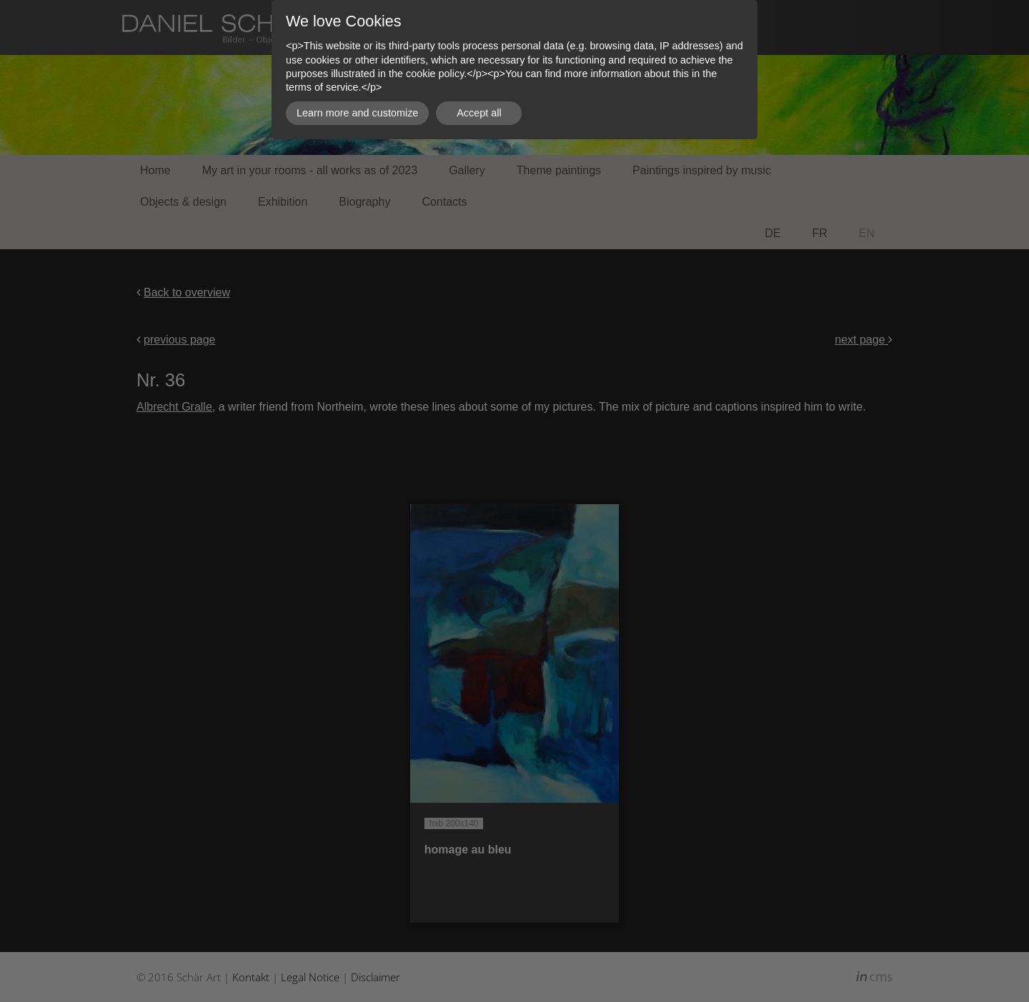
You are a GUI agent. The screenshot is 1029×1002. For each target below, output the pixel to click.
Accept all (479, 113)
